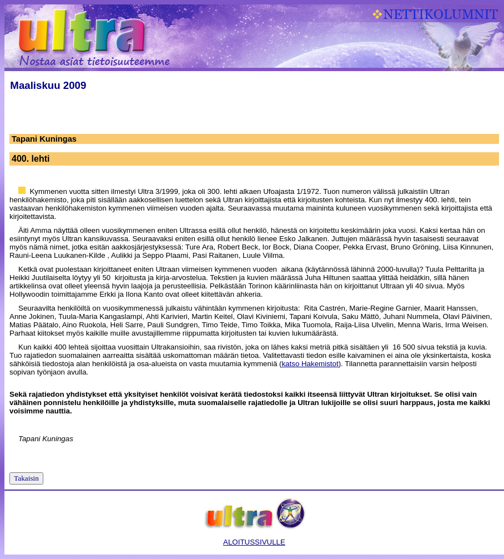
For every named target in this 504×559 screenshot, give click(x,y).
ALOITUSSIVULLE (254, 542)
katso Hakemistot (309, 364)
